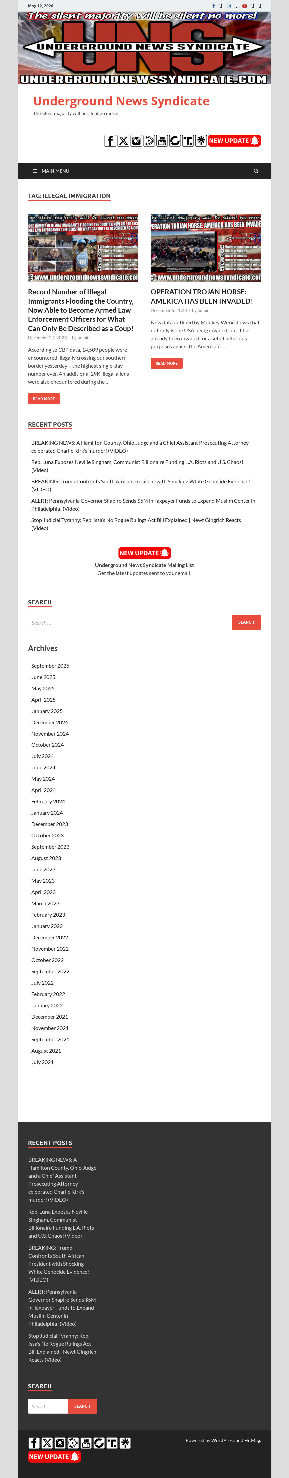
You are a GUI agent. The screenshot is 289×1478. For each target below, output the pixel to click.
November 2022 (50, 948)
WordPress (223, 1440)
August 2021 (46, 1050)
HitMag (252, 1440)
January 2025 (47, 711)
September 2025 (50, 665)
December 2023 (49, 824)
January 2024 (47, 812)
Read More (41, 397)
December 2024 (49, 722)
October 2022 (47, 960)
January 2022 (47, 1005)
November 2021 (50, 1028)
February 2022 (48, 994)
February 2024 (48, 801)
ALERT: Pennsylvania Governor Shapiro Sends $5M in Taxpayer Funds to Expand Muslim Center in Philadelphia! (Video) (62, 1307)
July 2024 (42, 756)
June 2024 (43, 767)
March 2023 (45, 903)
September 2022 (50, 971)
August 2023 (46, 858)
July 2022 (42, 982)
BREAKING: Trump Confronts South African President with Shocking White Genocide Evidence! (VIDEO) (58, 1263)
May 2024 (43, 778)
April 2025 (43, 699)
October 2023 (47, 835)
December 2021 (49, 1016)
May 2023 (43, 880)
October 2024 (47, 744)
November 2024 (50, 733)
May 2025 (43, 688)
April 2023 (43, 892)
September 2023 (50, 846)
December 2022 (49, 937)
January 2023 (47, 926)
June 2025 (43, 677)
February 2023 (48, 914)
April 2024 (43, 790)
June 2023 (43, 869)
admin (83, 337)
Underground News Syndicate (121, 101)
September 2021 (50, 1039)
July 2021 (42, 1062)
